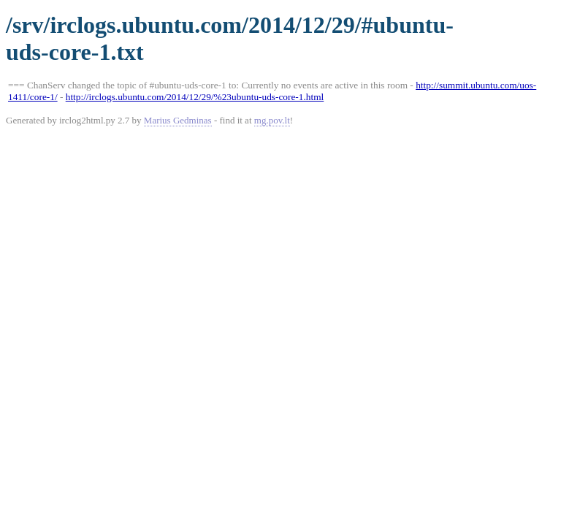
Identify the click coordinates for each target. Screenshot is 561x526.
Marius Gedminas (178, 120)
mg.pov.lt (272, 120)
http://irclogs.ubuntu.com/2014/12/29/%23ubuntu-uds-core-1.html (195, 96)
